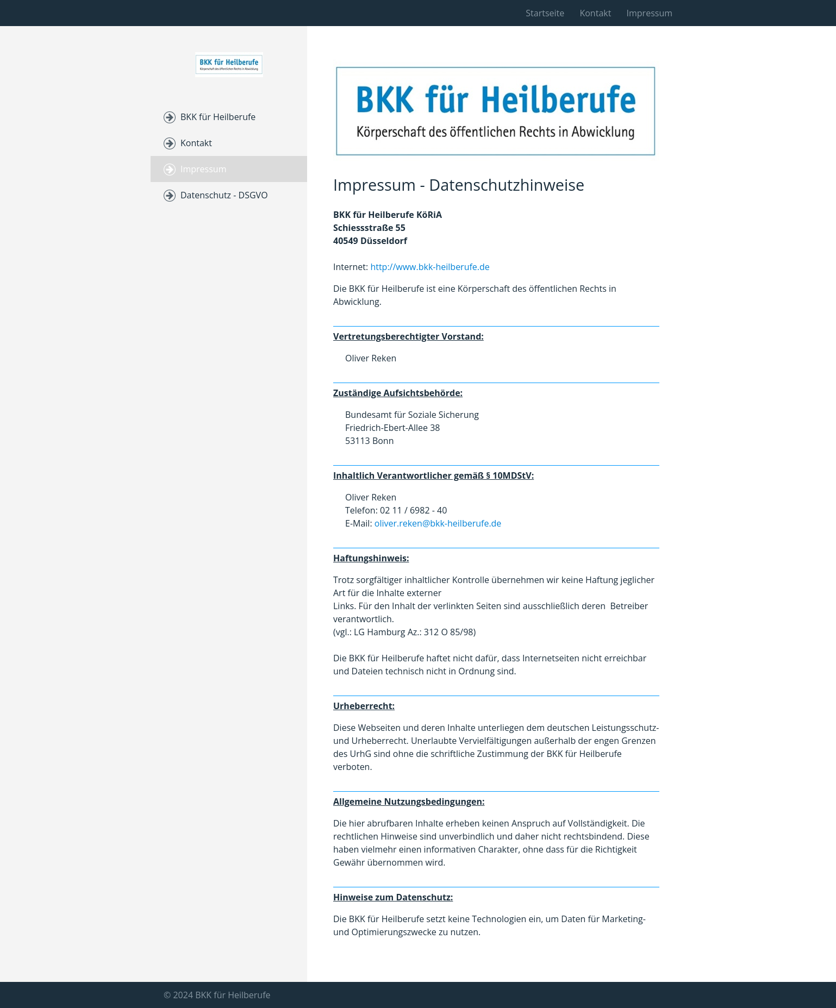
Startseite (545, 13)
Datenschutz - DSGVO (224, 195)
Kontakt (595, 13)
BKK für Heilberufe (217, 117)
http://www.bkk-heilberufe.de (429, 267)
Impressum (649, 13)
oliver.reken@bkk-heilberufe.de (438, 523)
